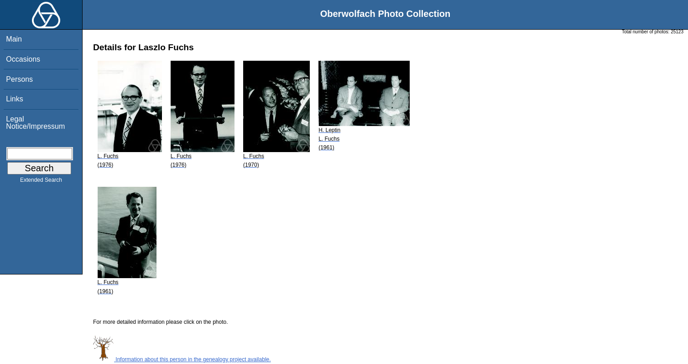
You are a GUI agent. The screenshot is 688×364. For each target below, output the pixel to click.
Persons (19, 79)
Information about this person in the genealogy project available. (182, 359)
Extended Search (41, 182)
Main (14, 39)
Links (14, 99)
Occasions (23, 59)
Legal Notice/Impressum (35, 122)
